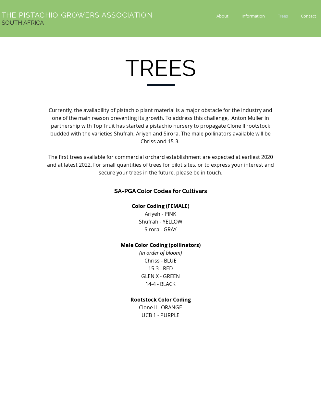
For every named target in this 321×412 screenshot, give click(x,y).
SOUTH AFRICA (23, 22)
